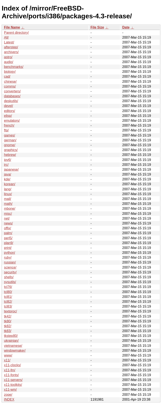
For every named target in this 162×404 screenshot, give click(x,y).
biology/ (10, 71)
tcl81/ (8, 297)
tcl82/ (8, 301)
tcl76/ (8, 287)
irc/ (6, 164)
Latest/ (9, 42)
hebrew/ (10, 155)
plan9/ (8, 243)
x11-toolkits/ (13, 384)
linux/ (8, 194)
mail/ (7, 199)
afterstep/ (11, 47)
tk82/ (7, 326)
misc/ (8, 213)
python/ (9, 252)
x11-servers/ (13, 380)
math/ (8, 203)
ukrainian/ (11, 340)
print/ (8, 248)
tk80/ (7, 321)
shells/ (9, 277)
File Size (97, 27)
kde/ (7, 179)
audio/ (8, 62)
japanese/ (11, 169)
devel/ (8, 106)
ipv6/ (7, 160)
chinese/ (10, 81)
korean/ (9, 184)
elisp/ (8, 116)
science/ (10, 267)
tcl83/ (8, 306)
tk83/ (7, 331)
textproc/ (10, 311)
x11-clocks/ (12, 365)
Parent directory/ (16, 32)
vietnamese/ (13, 345)
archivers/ (11, 52)
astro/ (8, 57)
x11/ (7, 360)
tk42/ (7, 316)
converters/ (12, 91)
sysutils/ (10, 282)
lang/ (7, 189)
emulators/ (12, 120)
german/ (10, 140)
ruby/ (8, 257)
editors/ (9, 111)
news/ (8, 223)
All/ (6, 37)
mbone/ (9, 208)
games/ (9, 135)
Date (126, 27)
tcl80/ (8, 292)
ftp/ (6, 130)
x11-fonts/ (11, 375)
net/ (7, 218)
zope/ (8, 394)
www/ (8, 355)
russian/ (10, 262)
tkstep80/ (11, 336)
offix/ (7, 228)
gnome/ (9, 145)
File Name (12, 27)
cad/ (7, 76)
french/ (9, 125)
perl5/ (8, 238)
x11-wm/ (10, 389)
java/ (7, 174)
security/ (10, 272)
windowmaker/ (15, 350)
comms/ (10, 86)
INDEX (9, 399)
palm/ (8, 233)
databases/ (12, 96)
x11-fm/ (9, 370)
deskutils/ (11, 101)
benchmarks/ (13, 67)
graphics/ (11, 150)
